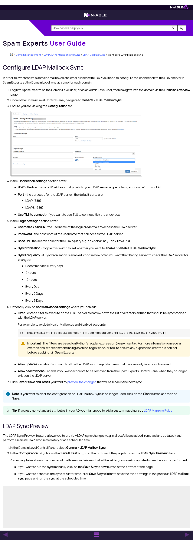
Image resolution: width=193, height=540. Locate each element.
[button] (173, 28)
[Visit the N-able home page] (95, 17)
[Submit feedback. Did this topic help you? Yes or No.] (60, 506)
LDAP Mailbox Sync (94, 54)
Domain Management (28, 54)
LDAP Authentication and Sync (62, 54)
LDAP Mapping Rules (158, 410)
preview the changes (81, 382)
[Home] (44, 43)
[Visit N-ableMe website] (179, 8)
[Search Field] (118, 28)
